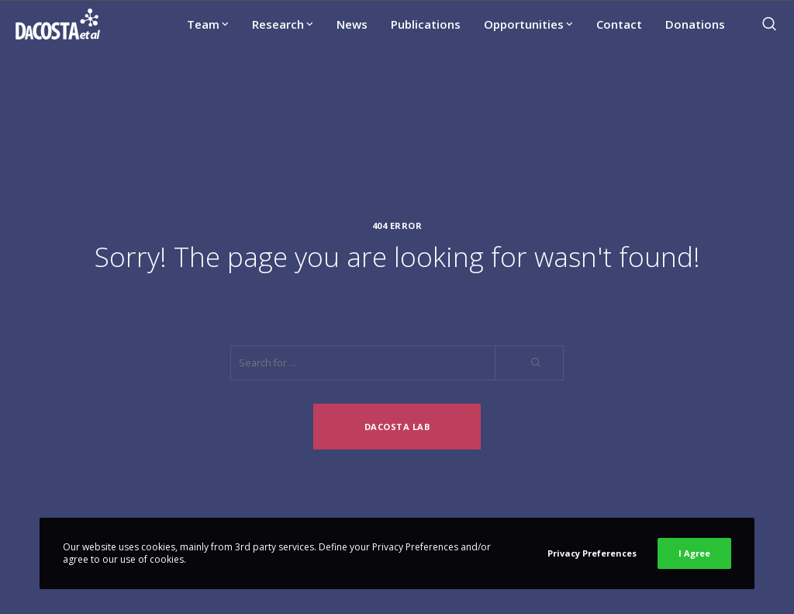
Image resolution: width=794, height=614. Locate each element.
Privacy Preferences (592, 553)
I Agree (694, 553)
